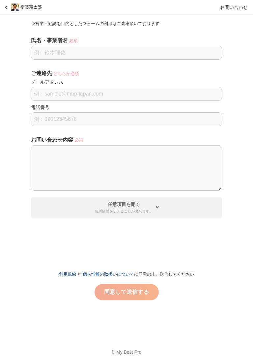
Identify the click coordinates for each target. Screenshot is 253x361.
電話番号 (40, 107)
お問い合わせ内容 (52, 140)
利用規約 (67, 274)
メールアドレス (47, 82)
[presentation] (126, 242)
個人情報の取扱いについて (108, 274)
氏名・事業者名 (49, 40)
